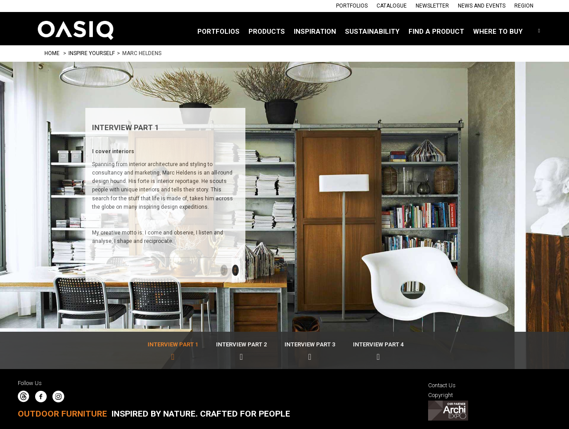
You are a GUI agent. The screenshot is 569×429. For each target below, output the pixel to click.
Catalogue (392, 6)
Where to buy (498, 32)
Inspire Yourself (91, 53)
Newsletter (432, 6)
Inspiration (315, 32)
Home (52, 53)
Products (266, 32)
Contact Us (442, 385)
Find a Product (436, 32)
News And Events (481, 6)
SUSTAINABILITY (372, 32)
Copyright (440, 395)
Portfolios (352, 6)
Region (523, 6)
